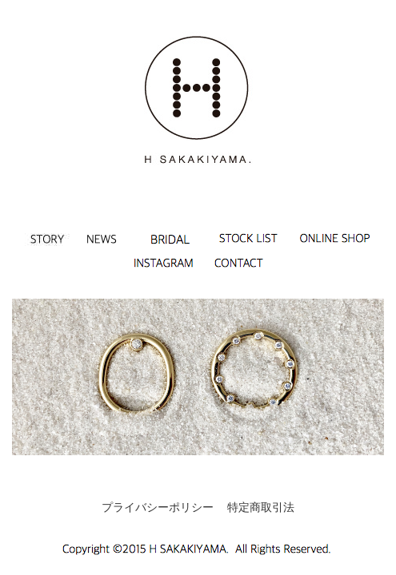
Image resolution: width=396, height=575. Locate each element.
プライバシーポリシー (158, 507)
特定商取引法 (260, 507)
